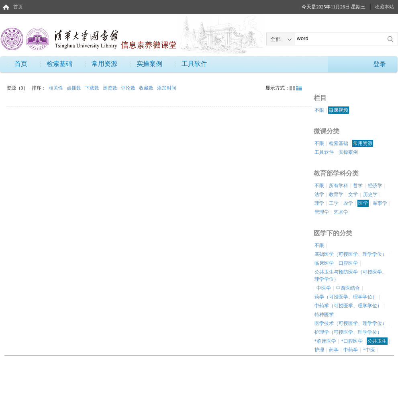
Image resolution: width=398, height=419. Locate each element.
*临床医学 (325, 341)
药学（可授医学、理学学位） (345, 297)
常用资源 (104, 63)
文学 (353, 194)
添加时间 (166, 88)
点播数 (74, 88)
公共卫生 (377, 341)
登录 (379, 64)
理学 (319, 203)
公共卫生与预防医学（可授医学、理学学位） (350, 275)
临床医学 (324, 263)
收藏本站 (384, 7)
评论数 (129, 88)
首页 (18, 7)
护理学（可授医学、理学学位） (348, 332)
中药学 (350, 350)
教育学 (336, 194)
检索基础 (59, 63)
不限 (319, 110)
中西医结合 (348, 288)
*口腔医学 (352, 341)
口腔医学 (348, 263)
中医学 (323, 288)
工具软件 (194, 63)
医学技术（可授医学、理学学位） (350, 323)
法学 (319, 194)
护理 (319, 350)
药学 (334, 350)
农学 (348, 203)
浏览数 (110, 88)
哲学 (358, 185)
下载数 (92, 88)
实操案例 (149, 63)
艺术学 (341, 212)
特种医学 (324, 314)
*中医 (369, 350)
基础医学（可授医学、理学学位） (350, 254)
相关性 (56, 88)
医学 (363, 203)
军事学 (380, 203)
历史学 (370, 194)
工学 (334, 203)
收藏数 (147, 88)
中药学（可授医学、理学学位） (348, 306)
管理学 (321, 212)
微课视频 (338, 110)
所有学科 (338, 185)
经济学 (375, 185)
